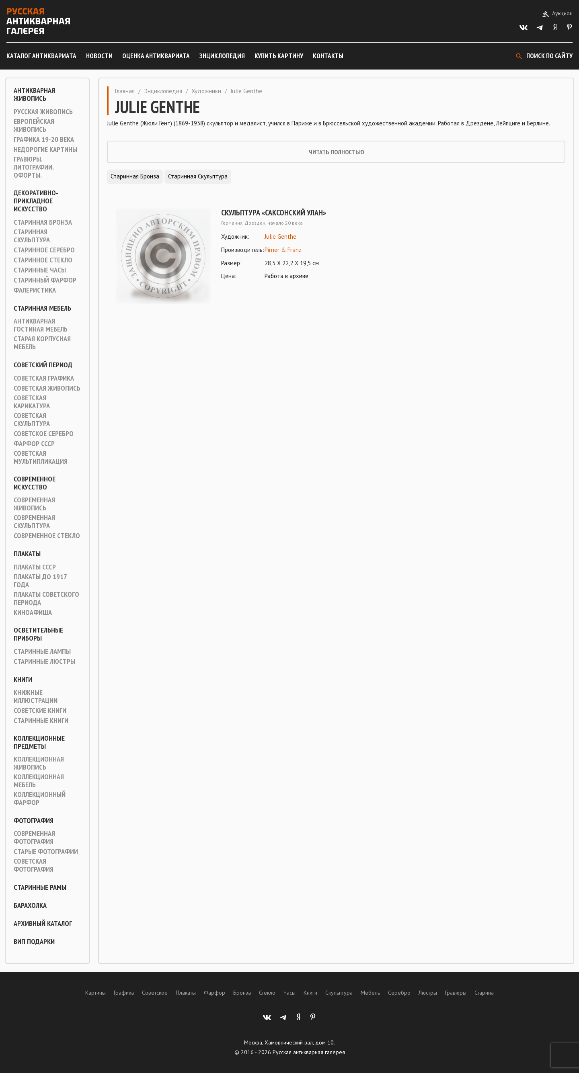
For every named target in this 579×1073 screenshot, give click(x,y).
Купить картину (279, 55)
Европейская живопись (34, 125)
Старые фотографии (46, 852)
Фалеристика (35, 290)
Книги (23, 680)
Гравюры (455, 992)
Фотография (33, 821)
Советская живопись (47, 388)
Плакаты (27, 554)
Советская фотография (33, 865)
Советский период (43, 365)
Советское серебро (44, 434)
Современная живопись (34, 504)
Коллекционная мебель (39, 781)
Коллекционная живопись (39, 763)
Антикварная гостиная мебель (41, 325)
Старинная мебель (42, 308)
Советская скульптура (32, 420)
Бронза (242, 992)
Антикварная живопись (34, 94)
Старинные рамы (40, 887)
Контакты (328, 55)
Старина (484, 992)
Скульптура (339, 992)
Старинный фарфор (45, 280)
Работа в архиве (286, 276)
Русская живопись (43, 112)
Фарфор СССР (34, 444)
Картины (95, 992)
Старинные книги (41, 721)
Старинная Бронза (43, 222)
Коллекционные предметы (39, 742)
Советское (155, 992)
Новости (99, 55)
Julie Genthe (280, 236)
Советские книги (40, 710)
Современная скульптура (34, 522)
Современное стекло (47, 536)
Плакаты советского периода (46, 598)
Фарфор (214, 992)
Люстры (428, 992)
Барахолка (30, 905)
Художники (206, 91)
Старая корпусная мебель (42, 343)
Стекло (267, 992)
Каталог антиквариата (41, 55)
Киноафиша (33, 612)
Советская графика (44, 378)
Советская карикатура (32, 402)
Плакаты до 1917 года (40, 581)
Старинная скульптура (32, 236)
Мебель (370, 992)
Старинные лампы (42, 651)
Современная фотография (34, 837)
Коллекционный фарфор (40, 798)
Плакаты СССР (35, 567)
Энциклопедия (222, 55)
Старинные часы (40, 270)
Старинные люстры (44, 661)
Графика (124, 992)
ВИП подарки (34, 942)
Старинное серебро (44, 250)
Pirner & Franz (283, 250)
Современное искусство (34, 483)
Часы (289, 992)
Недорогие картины (45, 149)
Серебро (399, 992)
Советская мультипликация (41, 457)
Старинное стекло (43, 260)
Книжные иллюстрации (35, 696)
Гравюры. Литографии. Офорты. (33, 167)
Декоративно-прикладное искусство (36, 201)
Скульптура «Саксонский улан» (273, 212)
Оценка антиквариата (156, 55)
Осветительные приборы (38, 634)
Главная (125, 91)
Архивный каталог (43, 923)
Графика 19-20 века (44, 139)
